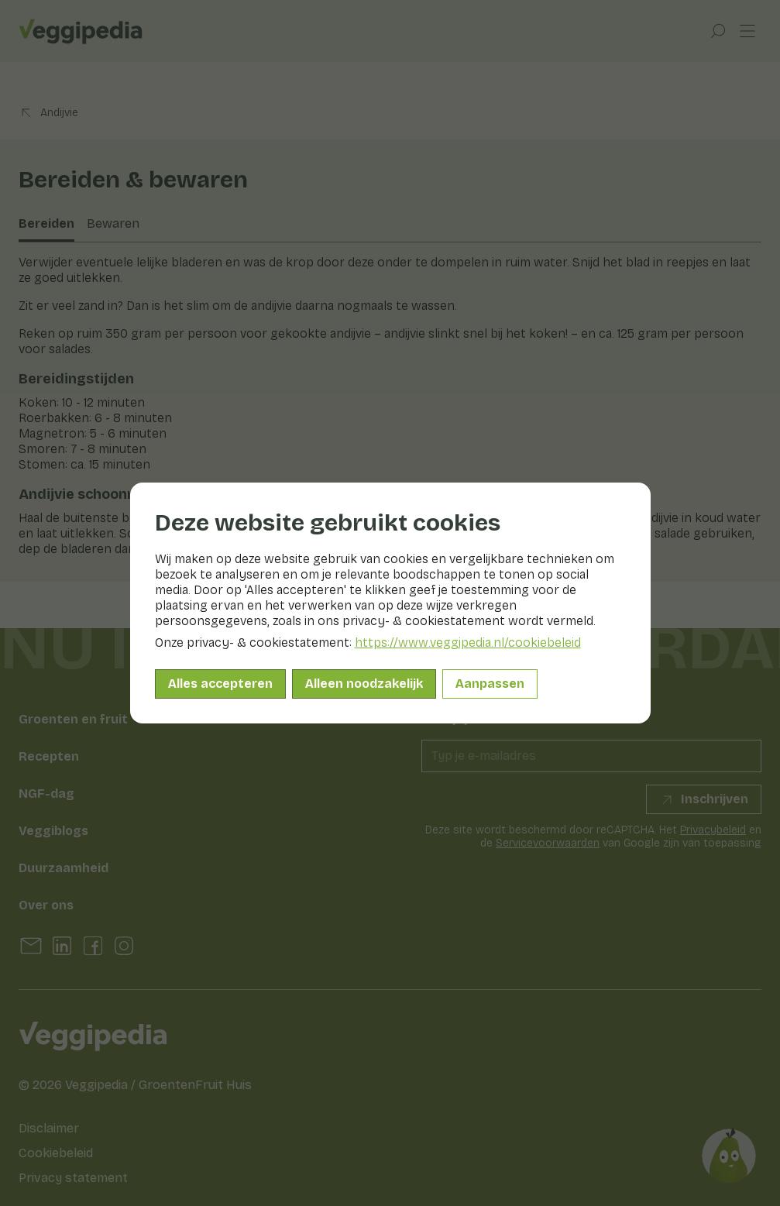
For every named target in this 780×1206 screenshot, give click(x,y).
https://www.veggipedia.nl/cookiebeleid (468, 642)
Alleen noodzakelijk (364, 683)
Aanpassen (489, 683)
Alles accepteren (220, 683)
